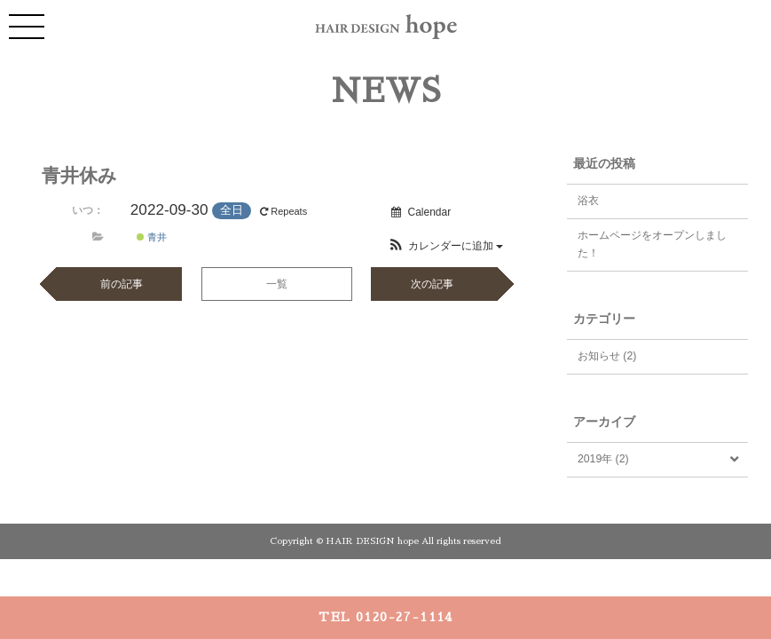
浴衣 (588, 200)
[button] (445, 245)
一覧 (276, 284)
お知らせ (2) (607, 356)
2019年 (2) (603, 459)
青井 (152, 237)
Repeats (285, 211)
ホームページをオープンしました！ (652, 244)
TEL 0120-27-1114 (385, 617)
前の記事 (121, 284)
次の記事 (432, 284)
